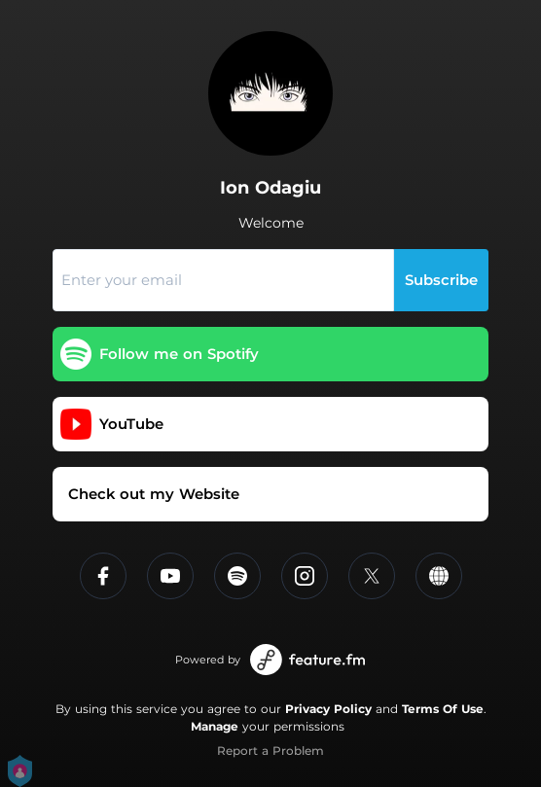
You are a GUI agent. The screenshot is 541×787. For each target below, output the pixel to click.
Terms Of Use (443, 708)
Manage (214, 726)
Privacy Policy (328, 708)
